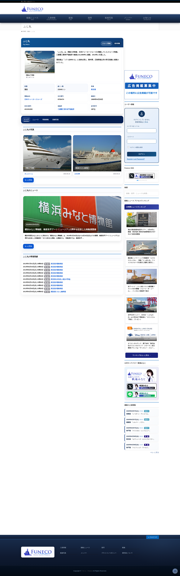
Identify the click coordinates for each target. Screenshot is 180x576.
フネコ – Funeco (87, 568)
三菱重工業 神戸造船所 (66, 109)
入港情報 (63, 545)
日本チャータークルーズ (33, 99)
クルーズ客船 (106, 43)
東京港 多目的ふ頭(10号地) (60, 279)
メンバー (84, 550)
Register (130, 159)
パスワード (130, 137)
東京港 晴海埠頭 (57, 264)
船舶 (123, 545)
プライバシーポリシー (108, 550)
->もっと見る (154, 453)
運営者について (127, 550)
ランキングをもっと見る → (141, 355)
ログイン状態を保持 (135, 147)
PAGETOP (153, 534)
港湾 (102, 545)
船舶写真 (63, 550)
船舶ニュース (85, 545)
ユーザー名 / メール (133, 126)
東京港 (93, 89)
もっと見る (28, 180)
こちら (145, 122)
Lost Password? (139, 159)
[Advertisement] (132, 9)
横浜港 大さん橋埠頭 (58, 292)
